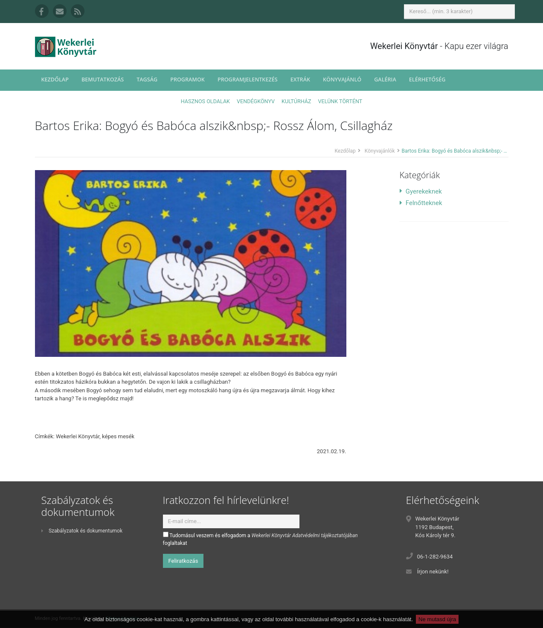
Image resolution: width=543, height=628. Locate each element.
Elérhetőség (427, 79)
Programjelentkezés (248, 79)
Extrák (300, 79)
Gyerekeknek (421, 191)
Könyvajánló (342, 79)
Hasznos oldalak (205, 101)
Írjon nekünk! (433, 571)
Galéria (385, 79)
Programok (187, 79)
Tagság (146, 79)
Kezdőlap (55, 79)
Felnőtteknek (421, 203)
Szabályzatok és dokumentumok (81, 531)
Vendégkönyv (256, 101)
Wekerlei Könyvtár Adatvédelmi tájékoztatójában (305, 535)
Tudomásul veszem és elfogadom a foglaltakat (260, 539)
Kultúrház (296, 101)
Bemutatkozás (102, 79)
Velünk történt (340, 101)
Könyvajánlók (380, 151)
